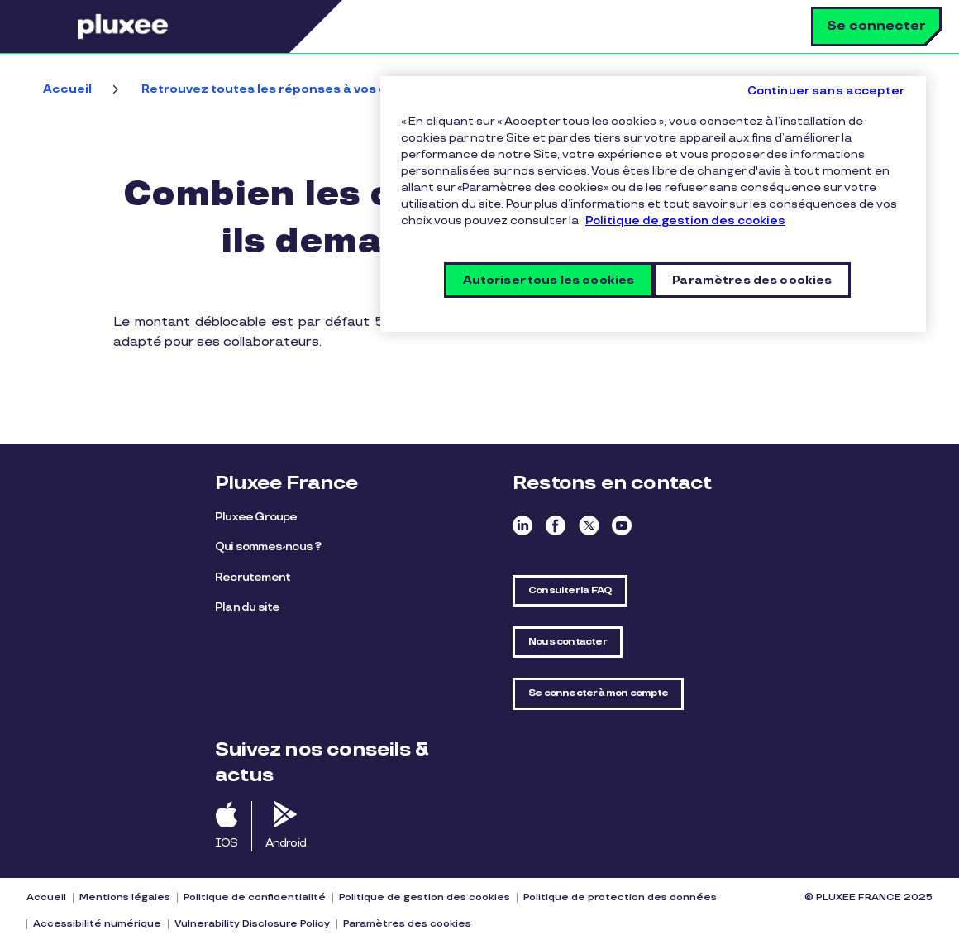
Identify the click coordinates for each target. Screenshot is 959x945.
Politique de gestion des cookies (424, 897)
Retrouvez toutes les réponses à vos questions (292, 89)
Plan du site (247, 607)
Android (285, 843)
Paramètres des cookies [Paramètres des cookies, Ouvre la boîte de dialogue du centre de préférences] (752, 280)
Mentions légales (124, 897)
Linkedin (522, 525)
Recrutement (252, 577)
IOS (226, 843)
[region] (653, 204)
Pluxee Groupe (256, 517)
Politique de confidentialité (255, 897)
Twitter (589, 525)
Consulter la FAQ (570, 590)
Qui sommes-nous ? (268, 547)
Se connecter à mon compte (598, 693)
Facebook (555, 525)
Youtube (622, 525)
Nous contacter (567, 642)
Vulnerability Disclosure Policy (252, 924)
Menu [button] (54, 26)
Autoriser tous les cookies (549, 280)
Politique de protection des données (620, 897)
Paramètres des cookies (407, 924)
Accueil (67, 89)
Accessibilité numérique (97, 924)
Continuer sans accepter (826, 91)
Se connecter (876, 26)
